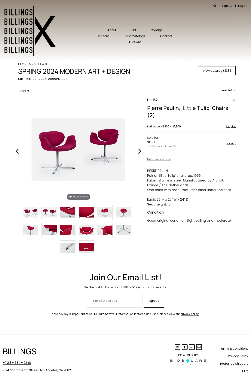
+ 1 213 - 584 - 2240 (17, 363)
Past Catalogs (134, 36)
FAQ (245, 371)
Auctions (135, 42)
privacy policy (190, 314)
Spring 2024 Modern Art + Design (74, 71)
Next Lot (228, 90)
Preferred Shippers (234, 363)
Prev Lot (22, 91)
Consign (157, 30)
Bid (133, 30)
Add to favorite (233, 100)
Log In (242, 6)
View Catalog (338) (217, 71)
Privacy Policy (238, 356)
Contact (166, 36)
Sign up (227, 6)
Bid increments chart (159, 159)
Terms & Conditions (233, 348)
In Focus (103, 36)
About (111, 30)
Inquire (231, 126)
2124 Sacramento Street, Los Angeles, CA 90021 (37, 370)
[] (231, 143)
